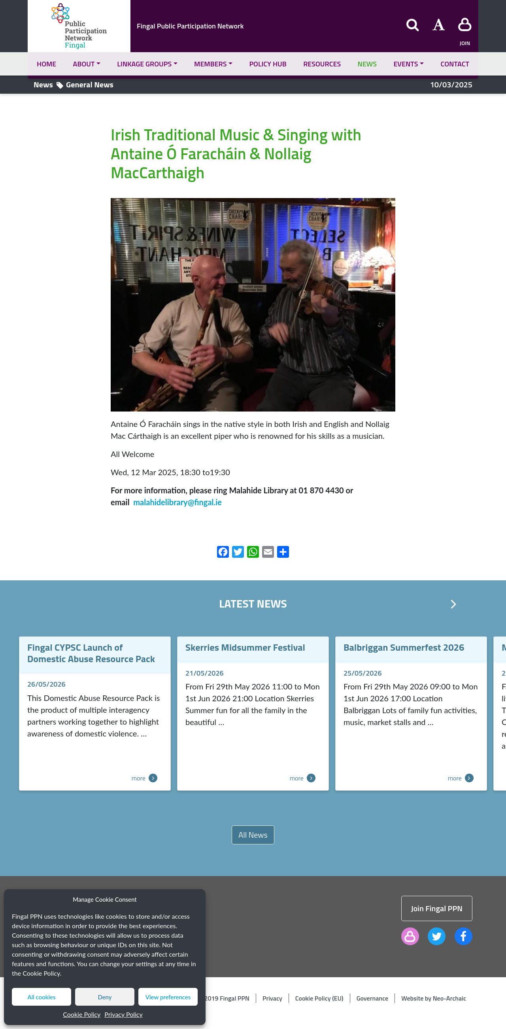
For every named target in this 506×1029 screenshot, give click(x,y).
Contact (455, 64)
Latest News (253, 603)
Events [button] (405, 64)
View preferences (168, 997)
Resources (322, 64)
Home (46, 64)
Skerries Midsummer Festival (245, 647)
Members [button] (210, 64)
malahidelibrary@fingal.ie (177, 502)
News (367, 64)
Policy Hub (267, 64)
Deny (104, 997)
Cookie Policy (81, 1014)
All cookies (41, 997)
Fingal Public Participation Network (190, 26)
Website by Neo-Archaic (433, 998)
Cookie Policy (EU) (319, 998)
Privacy (272, 998)
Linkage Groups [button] (144, 64)
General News (89, 84)
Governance (373, 998)
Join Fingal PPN (437, 908)
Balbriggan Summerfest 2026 (404, 647)
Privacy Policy (123, 1014)
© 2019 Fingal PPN (224, 998)
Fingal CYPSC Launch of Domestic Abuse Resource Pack (91, 653)
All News (252, 835)
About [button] (84, 64)
